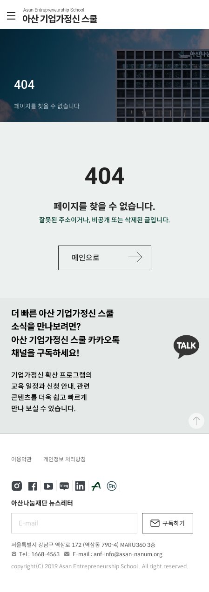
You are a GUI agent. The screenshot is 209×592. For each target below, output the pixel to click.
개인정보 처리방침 (64, 459)
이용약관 (21, 459)
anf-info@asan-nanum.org (128, 554)
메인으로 (86, 258)
